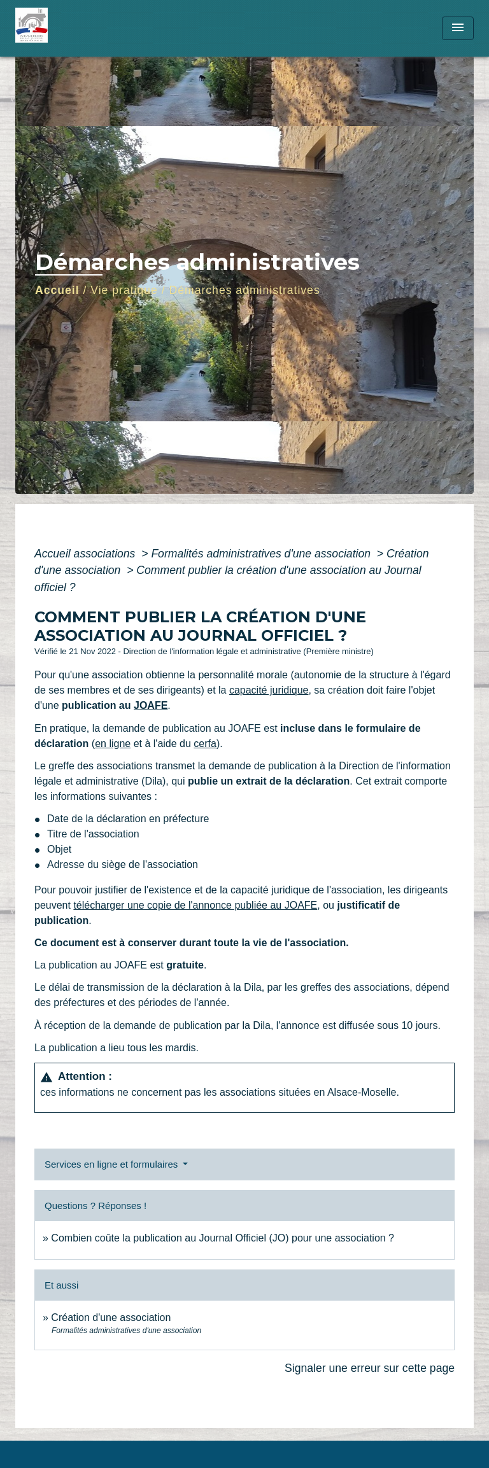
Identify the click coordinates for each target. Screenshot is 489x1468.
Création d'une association (111, 1317)
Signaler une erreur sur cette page (370, 1368)
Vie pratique (124, 290)
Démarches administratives (244, 290)
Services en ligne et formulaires (112, 1164)
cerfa (205, 743)
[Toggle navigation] (458, 28)
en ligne (113, 743)
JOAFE (150, 705)
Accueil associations (86, 553)
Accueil (57, 290)
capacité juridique (269, 690)
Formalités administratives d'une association (262, 553)
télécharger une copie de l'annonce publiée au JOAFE (195, 905)
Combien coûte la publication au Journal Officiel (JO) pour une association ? (222, 1238)
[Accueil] (63, 28)
